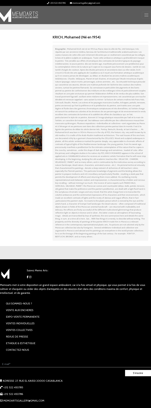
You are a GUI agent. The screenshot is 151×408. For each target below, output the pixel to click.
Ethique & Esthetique (20, 343)
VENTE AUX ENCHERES (19, 310)
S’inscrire (138, 373)
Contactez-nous (17, 349)
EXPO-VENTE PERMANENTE (22, 316)
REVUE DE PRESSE (17, 336)
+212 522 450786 (11, 394)
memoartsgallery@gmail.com (85, 3)
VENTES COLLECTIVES (19, 330)
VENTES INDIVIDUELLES (20, 323)
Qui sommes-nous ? (19, 303)
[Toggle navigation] (146, 15)
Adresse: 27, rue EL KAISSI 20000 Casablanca (31, 380)
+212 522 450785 (56, 3)
